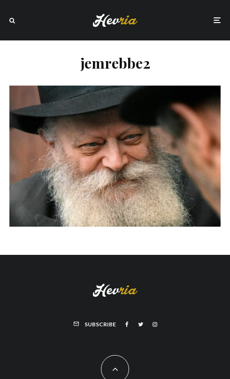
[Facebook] (127, 324)
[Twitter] (140, 324)
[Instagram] (155, 324)
